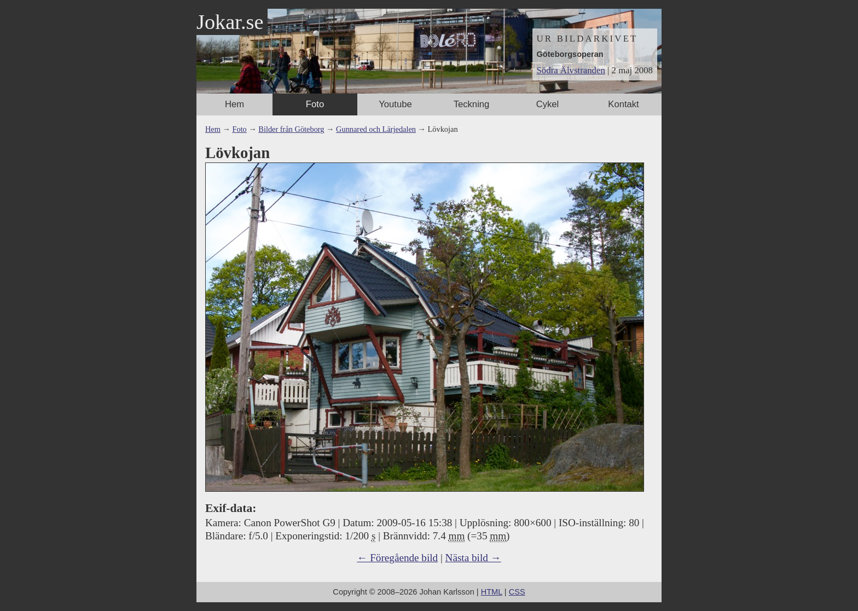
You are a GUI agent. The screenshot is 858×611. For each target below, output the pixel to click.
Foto (315, 104)
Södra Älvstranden (571, 70)
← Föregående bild (397, 557)
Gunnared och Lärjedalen (376, 129)
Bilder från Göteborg (291, 129)
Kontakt (623, 104)
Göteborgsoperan (570, 54)
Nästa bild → (473, 557)
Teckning (472, 104)
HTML (491, 591)
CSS (517, 591)
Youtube (395, 104)
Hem (234, 104)
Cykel (547, 104)
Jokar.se (229, 21)
